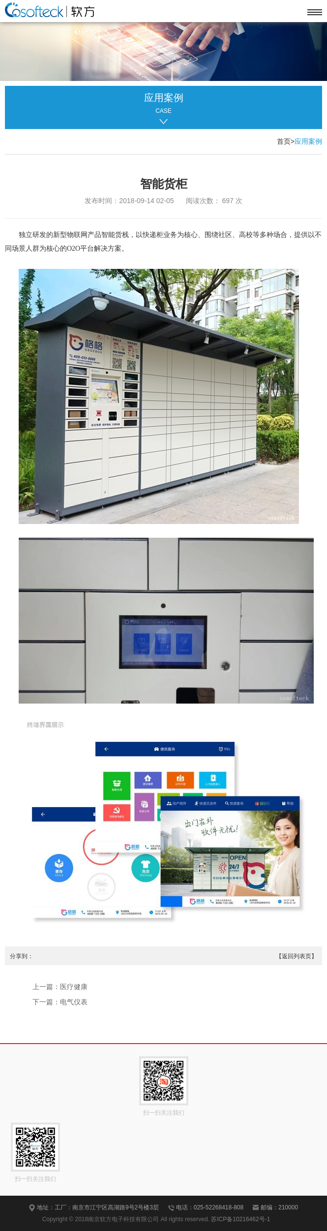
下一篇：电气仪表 (60, 1002)
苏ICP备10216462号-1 (240, 1219)
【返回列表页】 (296, 956)
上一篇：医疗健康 (60, 987)
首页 (284, 141)
